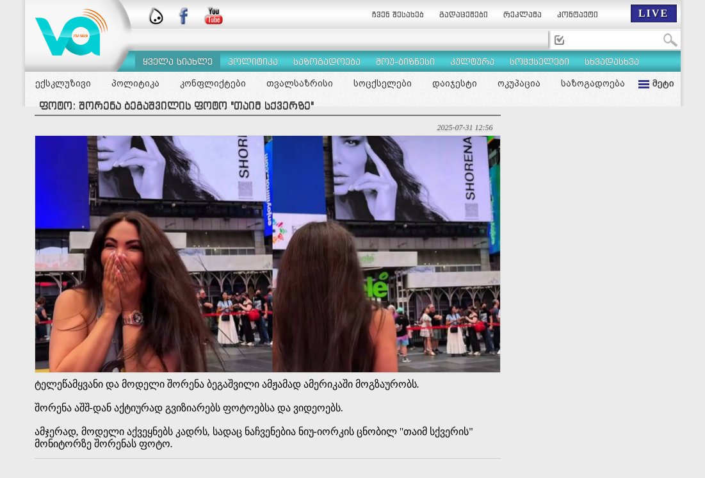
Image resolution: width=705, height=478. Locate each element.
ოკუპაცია (519, 83)
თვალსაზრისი (299, 83)
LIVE (653, 13)
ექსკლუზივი (63, 83)
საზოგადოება (593, 83)
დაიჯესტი (454, 83)
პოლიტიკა (135, 83)
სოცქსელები (382, 83)
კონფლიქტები (213, 83)
